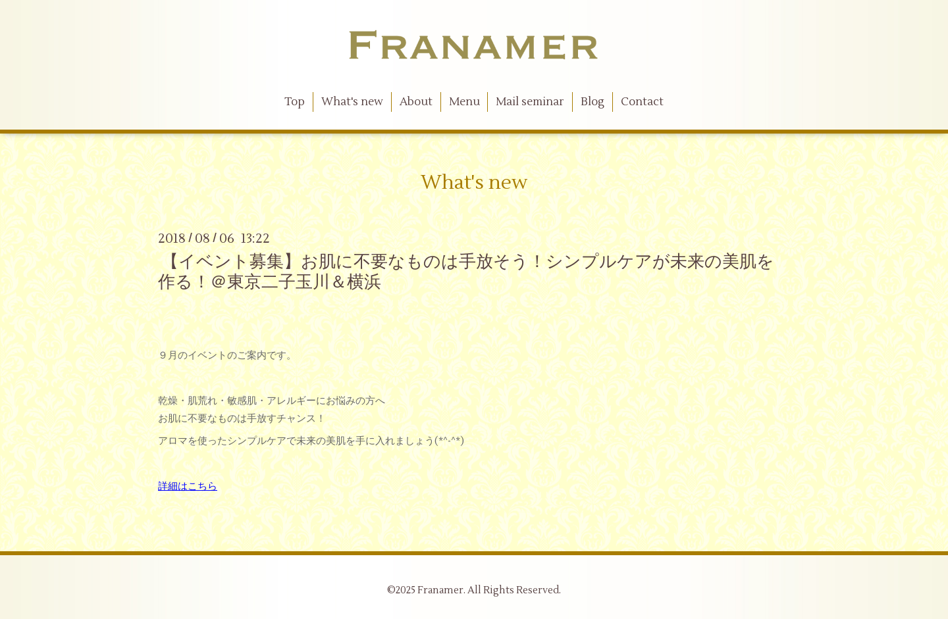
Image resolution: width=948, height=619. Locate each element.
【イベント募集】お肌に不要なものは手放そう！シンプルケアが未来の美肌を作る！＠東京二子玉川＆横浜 (466, 272)
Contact (642, 102)
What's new (352, 102)
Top (294, 102)
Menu (464, 102)
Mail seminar (530, 102)
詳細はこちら (187, 486)
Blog (592, 102)
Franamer (440, 590)
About (416, 102)
